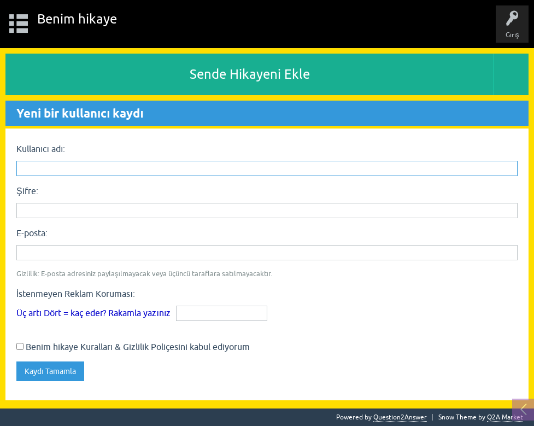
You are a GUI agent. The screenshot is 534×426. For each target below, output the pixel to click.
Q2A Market (505, 417)
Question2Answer (400, 417)
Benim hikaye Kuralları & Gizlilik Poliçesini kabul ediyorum (133, 347)
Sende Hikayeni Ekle (250, 74)
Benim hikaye (77, 18)
